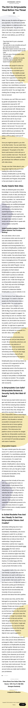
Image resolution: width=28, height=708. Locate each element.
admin (18, 16)
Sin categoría (5, 675)
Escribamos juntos (14, 2)
